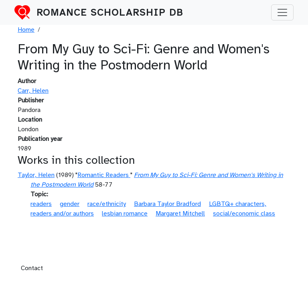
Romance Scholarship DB (109, 12)
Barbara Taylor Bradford (167, 204)
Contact (32, 268)
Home (26, 30)
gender (69, 204)
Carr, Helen (33, 91)
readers (41, 204)
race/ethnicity (106, 204)
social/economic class (244, 214)
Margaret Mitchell (180, 214)
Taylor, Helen (36, 175)
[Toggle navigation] (282, 12)
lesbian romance (125, 214)
